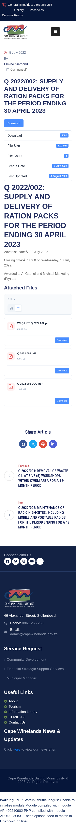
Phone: (27, 623)
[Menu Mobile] (55, 31)
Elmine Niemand (16, 64)
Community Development (26, 659)
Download (13, 123)
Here (16, 749)
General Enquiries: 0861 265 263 (30, 4)
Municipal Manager (21, 678)
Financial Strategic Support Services (35, 669)
